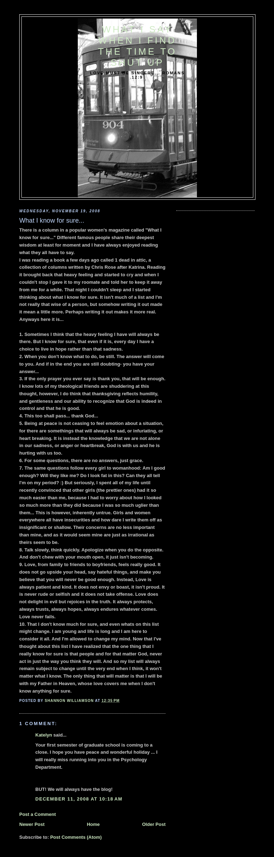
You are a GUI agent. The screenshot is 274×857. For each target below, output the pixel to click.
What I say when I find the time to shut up (137, 46)
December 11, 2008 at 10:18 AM (78, 799)
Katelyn (43, 735)
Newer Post (32, 824)
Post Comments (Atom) (76, 837)
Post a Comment (37, 814)
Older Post (154, 824)
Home (93, 824)
